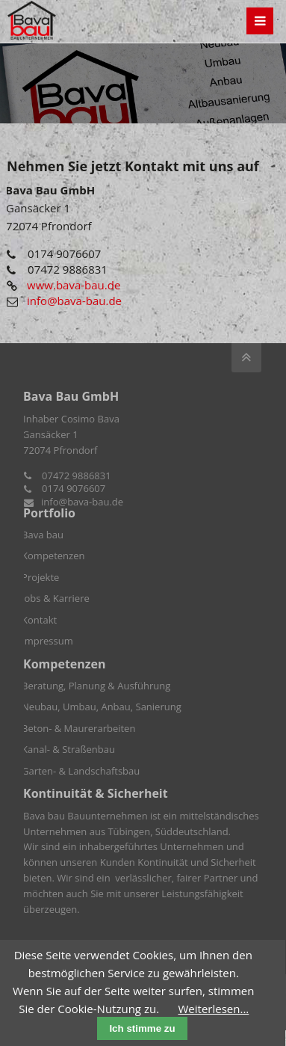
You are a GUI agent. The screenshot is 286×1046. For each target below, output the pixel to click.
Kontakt (39, 620)
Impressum (47, 640)
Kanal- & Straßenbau (68, 749)
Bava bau (42, 534)
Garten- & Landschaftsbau (81, 771)
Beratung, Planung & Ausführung (96, 685)
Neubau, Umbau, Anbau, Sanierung (101, 706)
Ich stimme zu (142, 1028)
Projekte (40, 577)
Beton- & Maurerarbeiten (78, 728)
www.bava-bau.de (73, 284)
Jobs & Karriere (56, 598)
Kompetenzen (53, 555)
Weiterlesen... (213, 1008)
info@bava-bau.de (74, 300)
